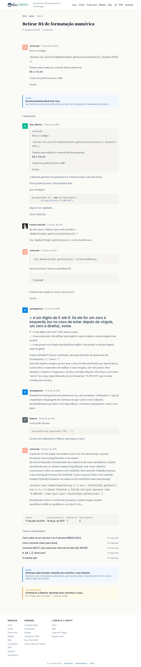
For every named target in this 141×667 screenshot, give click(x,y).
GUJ (24, 16)
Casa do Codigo (59, 632)
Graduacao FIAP (32, 636)
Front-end (12, 632)
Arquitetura (13, 655)
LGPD (91, 663)
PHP (121, 5)
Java (74, 5)
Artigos (28, 632)
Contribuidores (81, 663)
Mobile (102, 5)
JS (115, 5)
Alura (54, 625)
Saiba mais (68, 663)
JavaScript (12, 644)
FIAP (54, 629)
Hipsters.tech (58, 636)
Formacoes (30, 629)
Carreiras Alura (31, 625)
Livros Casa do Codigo (35, 644)
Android (129, 5)
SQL (110, 5)
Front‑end (92, 5)
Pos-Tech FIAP (31, 640)
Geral (81, 5)
